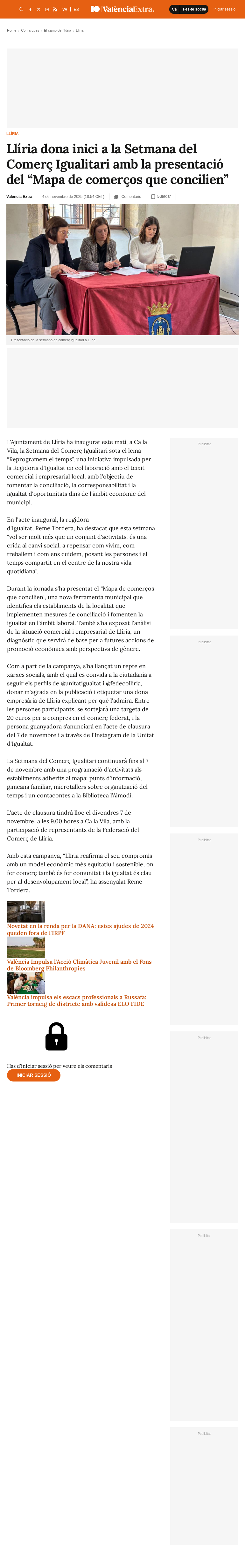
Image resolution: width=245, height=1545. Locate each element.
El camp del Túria (57, 30)
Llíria (12, 134)
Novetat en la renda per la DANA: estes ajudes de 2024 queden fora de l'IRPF (80, 929)
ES (76, 9)
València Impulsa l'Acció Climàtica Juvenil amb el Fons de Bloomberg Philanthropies (79, 965)
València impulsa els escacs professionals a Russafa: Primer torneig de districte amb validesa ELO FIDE (76, 1000)
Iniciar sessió (34, 1075)
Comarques (30, 30)
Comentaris (127, 196)
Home (11, 30)
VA (64, 9)
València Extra (19, 196)
